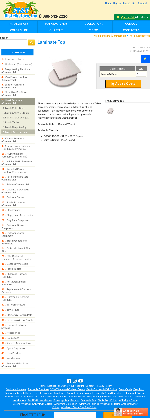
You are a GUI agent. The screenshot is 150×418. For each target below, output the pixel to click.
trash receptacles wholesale (14, 235)
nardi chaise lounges (16, 115)
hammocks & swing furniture (15, 288)
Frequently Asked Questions (107, 379)
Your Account (76, 371)
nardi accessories (15, 129)
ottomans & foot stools (17, 309)
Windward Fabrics (89, 389)
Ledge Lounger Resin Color (101, 382)
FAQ (134, 3)
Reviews (74, 386)
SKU (135, 47)
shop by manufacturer (16, 331)
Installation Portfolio (32, 382)
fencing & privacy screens (13, 315)
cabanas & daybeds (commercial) (15, 186)
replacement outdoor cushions (16, 281)
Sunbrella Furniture (38, 375)
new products (11, 340)
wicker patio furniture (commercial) (16, 159)
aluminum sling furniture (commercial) (14, 152)
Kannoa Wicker (77, 382)
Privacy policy (61, 386)
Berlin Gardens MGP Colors (101, 375)
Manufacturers (56, 23)
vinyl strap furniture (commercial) (14, 77)
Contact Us (131, 29)
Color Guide (19, 29)
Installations (19, 23)
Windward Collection (65, 389)
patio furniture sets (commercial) (14, 174)
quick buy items (13, 335)
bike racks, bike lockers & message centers (16, 249)
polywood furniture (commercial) (14, 351)
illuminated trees (12, 59)
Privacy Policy (104, 371)
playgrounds (10, 204)
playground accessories (17, 209)
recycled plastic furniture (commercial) (14, 167)
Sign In (117, 3)
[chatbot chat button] (131, 412)
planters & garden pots (16, 304)
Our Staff (56, 29)
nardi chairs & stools (16, 110)
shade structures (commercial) (13, 198)
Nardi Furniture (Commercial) (110, 35)
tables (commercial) (15, 180)
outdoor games (12, 192)
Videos (94, 29)
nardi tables (11, 119)
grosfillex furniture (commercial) (13, 92)
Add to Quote (123, 83)
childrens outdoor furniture (14, 266)
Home (108, 3)
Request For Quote (57, 371)
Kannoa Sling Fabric (56, 382)
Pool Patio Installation (40, 386)
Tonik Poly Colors (107, 386)
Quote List (127, 17)
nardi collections (14, 105)
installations (10, 345)
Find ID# (118, 401)
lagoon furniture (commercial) (12, 84)
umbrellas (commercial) (16, 64)
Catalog (131, 23)
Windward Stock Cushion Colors (78, 393)
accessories (10, 321)
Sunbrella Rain (88, 386)
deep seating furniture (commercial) (15, 70)
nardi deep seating (15, 124)
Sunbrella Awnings (16, 375)
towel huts (10, 299)
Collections (94, 23)
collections (10, 326)
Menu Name (124, 382)
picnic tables (11, 260)
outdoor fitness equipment (13, 220)
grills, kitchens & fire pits (15, 242)
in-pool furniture (13, 294)
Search (126, 3)
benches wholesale (14, 255)
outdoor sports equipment (12, 227)
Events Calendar (44, 379)
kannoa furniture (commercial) (12, 137)
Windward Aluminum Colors (36, 389)
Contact (142, 3)
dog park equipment (15, 214)
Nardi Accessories (140, 35)
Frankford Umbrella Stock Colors (72, 379)
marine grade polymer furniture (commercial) (15, 144)
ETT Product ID (137, 51)
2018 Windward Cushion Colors (67, 375)
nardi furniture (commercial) (11, 99)
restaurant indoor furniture (13, 274)
